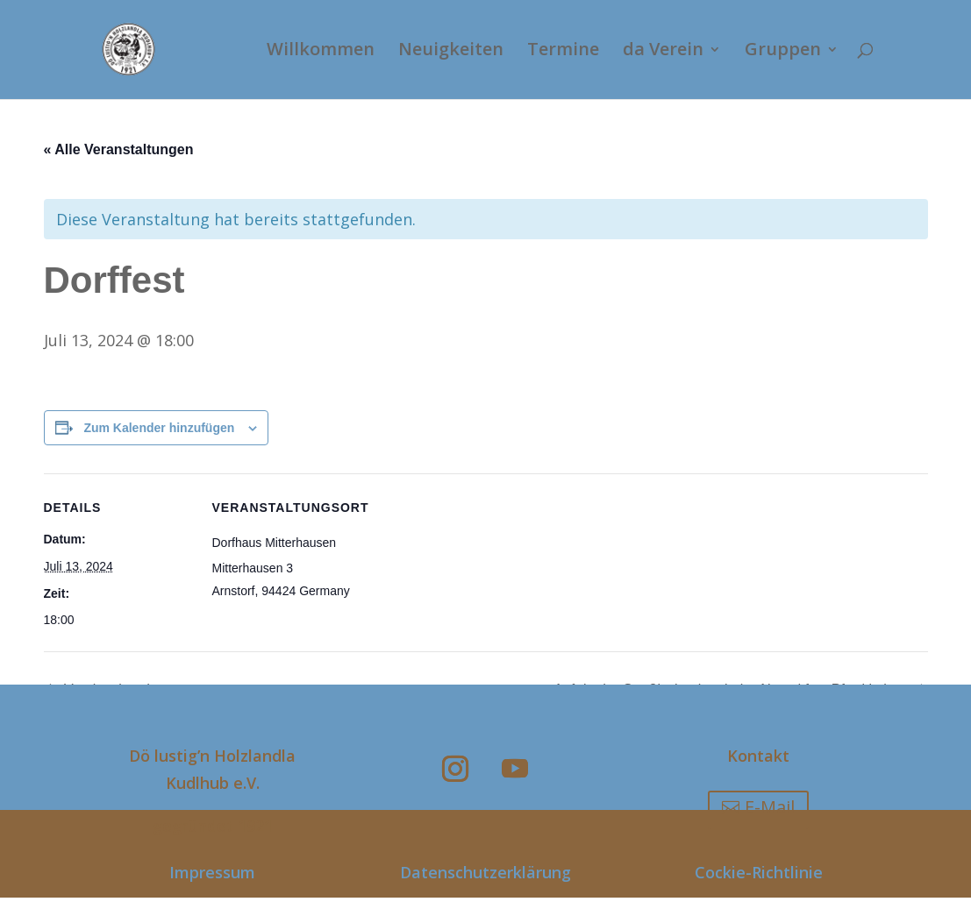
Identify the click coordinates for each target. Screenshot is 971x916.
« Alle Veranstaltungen (119, 149)
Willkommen (321, 52)
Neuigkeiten (450, 52)
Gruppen (783, 52)
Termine (563, 52)
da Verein (663, 52)
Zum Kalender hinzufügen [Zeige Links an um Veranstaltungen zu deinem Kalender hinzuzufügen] (158, 428)
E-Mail (770, 807)
